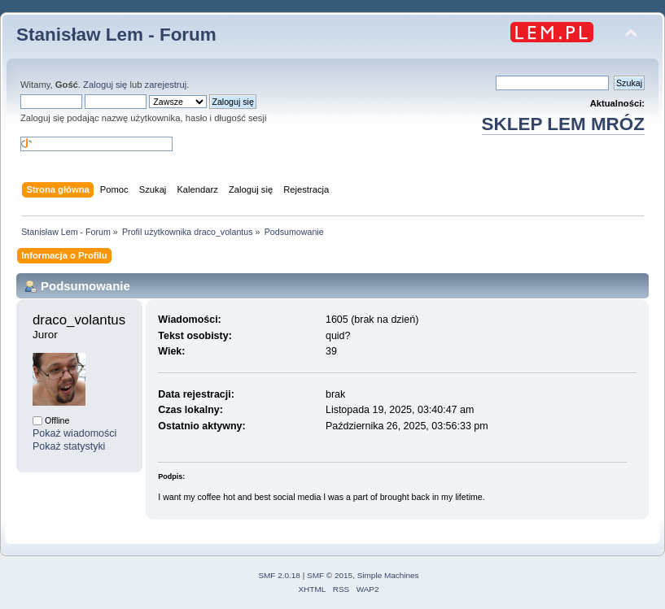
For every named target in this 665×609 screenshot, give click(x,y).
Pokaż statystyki (69, 446)
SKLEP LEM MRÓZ (563, 124)
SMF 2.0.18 (279, 575)
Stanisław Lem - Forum (116, 34)
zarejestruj (166, 84)
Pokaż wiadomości (74, 433)
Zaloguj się (105, 84)
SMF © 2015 (329, 575)
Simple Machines (388, 575)
